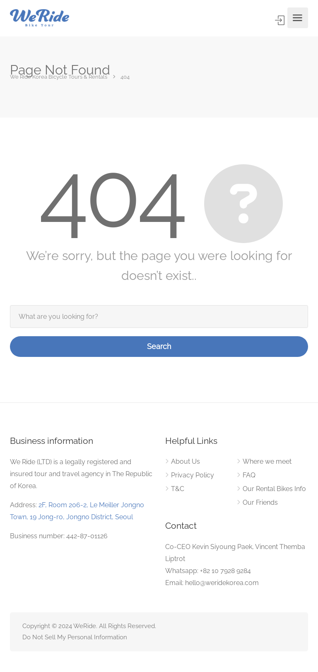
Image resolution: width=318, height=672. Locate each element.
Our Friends (260, 502)
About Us (185, 461)
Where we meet (267, 461)
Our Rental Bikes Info (274, 489)
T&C (177, 489)
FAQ (249, 475)
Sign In (280, 20)
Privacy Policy (192, 475)
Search (159, 346)
